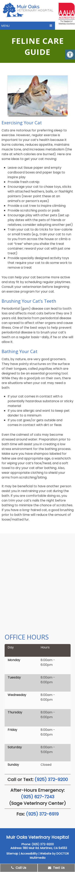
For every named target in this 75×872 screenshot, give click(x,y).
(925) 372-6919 (42, 814)
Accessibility (29, 854)
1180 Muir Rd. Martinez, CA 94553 (45, 848)
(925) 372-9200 (51, 779)
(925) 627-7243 (37, 797)
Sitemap (12, 854)
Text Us (56, 867)
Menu (5, 26)
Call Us (18, 867)
